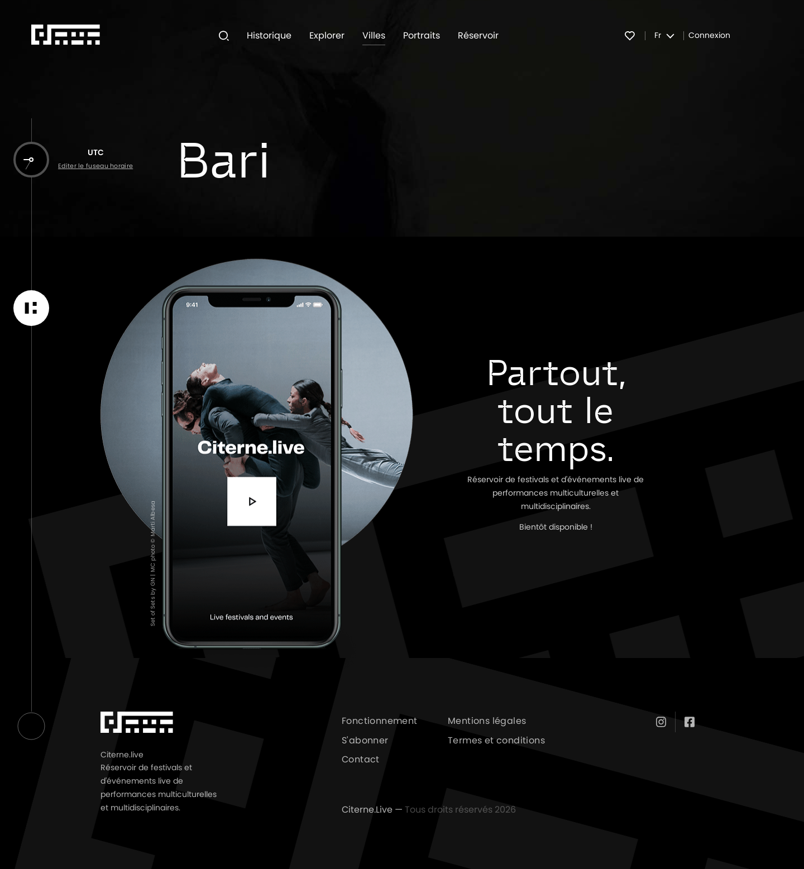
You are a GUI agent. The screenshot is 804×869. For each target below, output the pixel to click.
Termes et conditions (496, 740)
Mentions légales (487, 721)
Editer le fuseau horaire (95, 166)
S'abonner (365, 740)
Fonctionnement (380, 721)
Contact (361, 759)
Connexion (709, 36)
